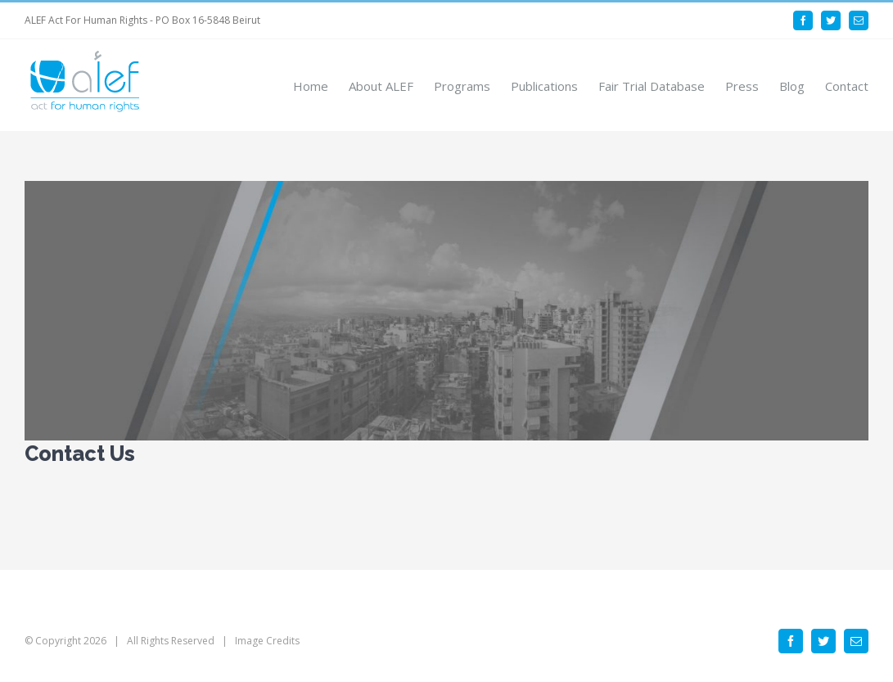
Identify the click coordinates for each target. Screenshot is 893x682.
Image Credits (267, 641)
